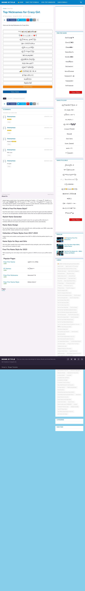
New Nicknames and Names (63, 513)
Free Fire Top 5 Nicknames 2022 (64, 471)
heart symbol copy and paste (63, 476)
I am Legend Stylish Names (63, 486)
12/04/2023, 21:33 (48, 138)
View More (76, 141)
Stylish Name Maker (62, 546)
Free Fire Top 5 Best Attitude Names (65, 467)
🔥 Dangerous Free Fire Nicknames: (70, 383)
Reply (9, 143)
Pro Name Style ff (61, 532)
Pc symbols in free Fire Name (64, 527)
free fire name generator (63, 442)
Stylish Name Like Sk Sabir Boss (64, 544)
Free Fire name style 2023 (63, 447)
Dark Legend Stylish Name (69, 425)
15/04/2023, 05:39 (48, 171)
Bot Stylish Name (61, 418)
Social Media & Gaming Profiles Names (66, 539)
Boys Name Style (70, 418)
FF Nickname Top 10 (68, 430)
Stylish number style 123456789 (65, 549)
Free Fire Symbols (74, 462)
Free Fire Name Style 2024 (63, 450)
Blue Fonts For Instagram (73, 416)
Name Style (74, 508)
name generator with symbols (64, 508)
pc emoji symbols (61, 520)
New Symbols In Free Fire (63, 515)
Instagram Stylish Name (62, 496)
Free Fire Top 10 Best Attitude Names (65, 464)
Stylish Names (71, 546)
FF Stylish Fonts (61, 433)
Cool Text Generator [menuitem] (48, 2)
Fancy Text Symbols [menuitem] (32, 2)
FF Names (60, 430)
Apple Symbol (60, 411)
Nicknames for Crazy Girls (19, 120)
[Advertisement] (28, 324)
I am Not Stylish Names (76, 486)
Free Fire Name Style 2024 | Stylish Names (72, 390)
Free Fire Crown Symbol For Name (65, 440)
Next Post (50, 216)
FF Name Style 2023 (70, 428)
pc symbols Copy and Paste (63, 522)
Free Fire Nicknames (62, 459)
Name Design (60, 505)
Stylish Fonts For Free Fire (63, 542)
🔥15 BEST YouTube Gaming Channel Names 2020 (68, 408)
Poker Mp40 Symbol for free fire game (65, 530)
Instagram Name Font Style (73, 488)
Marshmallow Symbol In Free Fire (74, 498)
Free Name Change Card (63, 474)
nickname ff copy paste (75, 515)
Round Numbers (61, 534)
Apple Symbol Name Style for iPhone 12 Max (67, 413)
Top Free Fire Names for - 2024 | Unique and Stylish (73, 397)
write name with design (62, 559)
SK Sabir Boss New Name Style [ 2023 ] (66, 537)
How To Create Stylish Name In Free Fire (66, 481)
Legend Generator (73, 496)
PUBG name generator (71, 532)
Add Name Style (27, 108)
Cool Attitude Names (62, 423)
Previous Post (6, 216)
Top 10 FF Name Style (62, 554)
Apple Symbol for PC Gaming (72, 411)
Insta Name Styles (61, 488)
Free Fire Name (77, 440)
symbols (75, 549)
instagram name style (62, 491)
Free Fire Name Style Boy (63, 452)
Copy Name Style (72, 423)
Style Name (78, 539)
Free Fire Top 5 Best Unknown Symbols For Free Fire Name (68, 469)
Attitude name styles (62, 416)
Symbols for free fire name (63, 551)
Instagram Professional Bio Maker (64, 493)
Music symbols (61, 503)
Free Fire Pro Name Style (73, 459)
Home (4, 8)
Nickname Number (61, 517)
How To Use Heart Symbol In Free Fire (65, 484)
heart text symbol (61, 479)
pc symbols (69, 520)
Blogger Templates (13, 588)
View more (15, 113)
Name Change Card (70, 503)
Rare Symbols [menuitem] (62, 2)
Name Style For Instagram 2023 (64, 510)
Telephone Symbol (74, 551)
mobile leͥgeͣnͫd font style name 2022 (65, 500)
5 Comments (27, 16)
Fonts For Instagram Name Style (64, 438)
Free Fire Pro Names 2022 (63, 462)
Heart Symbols (75, 476)
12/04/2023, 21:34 (48, 160)
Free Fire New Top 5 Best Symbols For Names (67, 454)
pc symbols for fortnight (62, 525)
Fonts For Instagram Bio (62, 435)
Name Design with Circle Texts (71, 505)
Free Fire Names (73, 452)
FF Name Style (61, 428)
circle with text (72, 421)
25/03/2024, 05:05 (48, 182)
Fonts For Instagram (70, 433)
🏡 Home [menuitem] (20, 2)
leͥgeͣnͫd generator (61, 498)
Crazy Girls (10, 8)
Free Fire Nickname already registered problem (67, 457)
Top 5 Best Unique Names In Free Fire (65, 556)
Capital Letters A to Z (62, 421)
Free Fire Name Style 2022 (63, 445)
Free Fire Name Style (74, 442)
